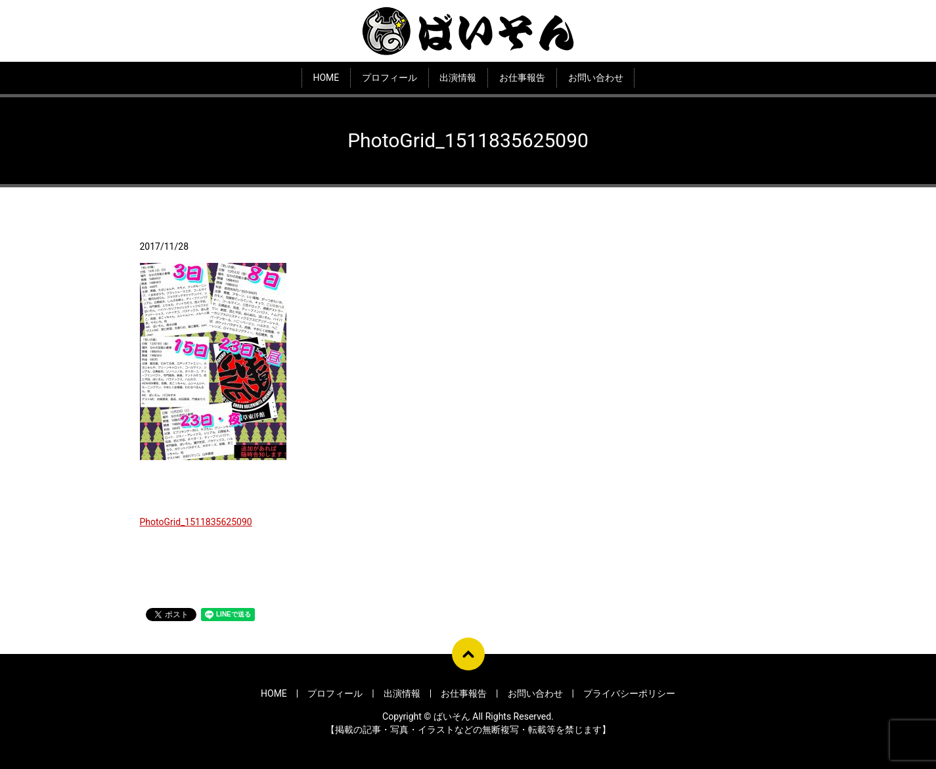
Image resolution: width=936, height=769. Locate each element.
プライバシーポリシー (629, 693)
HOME (326, 77)
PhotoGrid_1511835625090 (196, 522)
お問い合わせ (595, 77)
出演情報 (457, 77)
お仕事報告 (522, 77)
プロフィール (389, 77)
